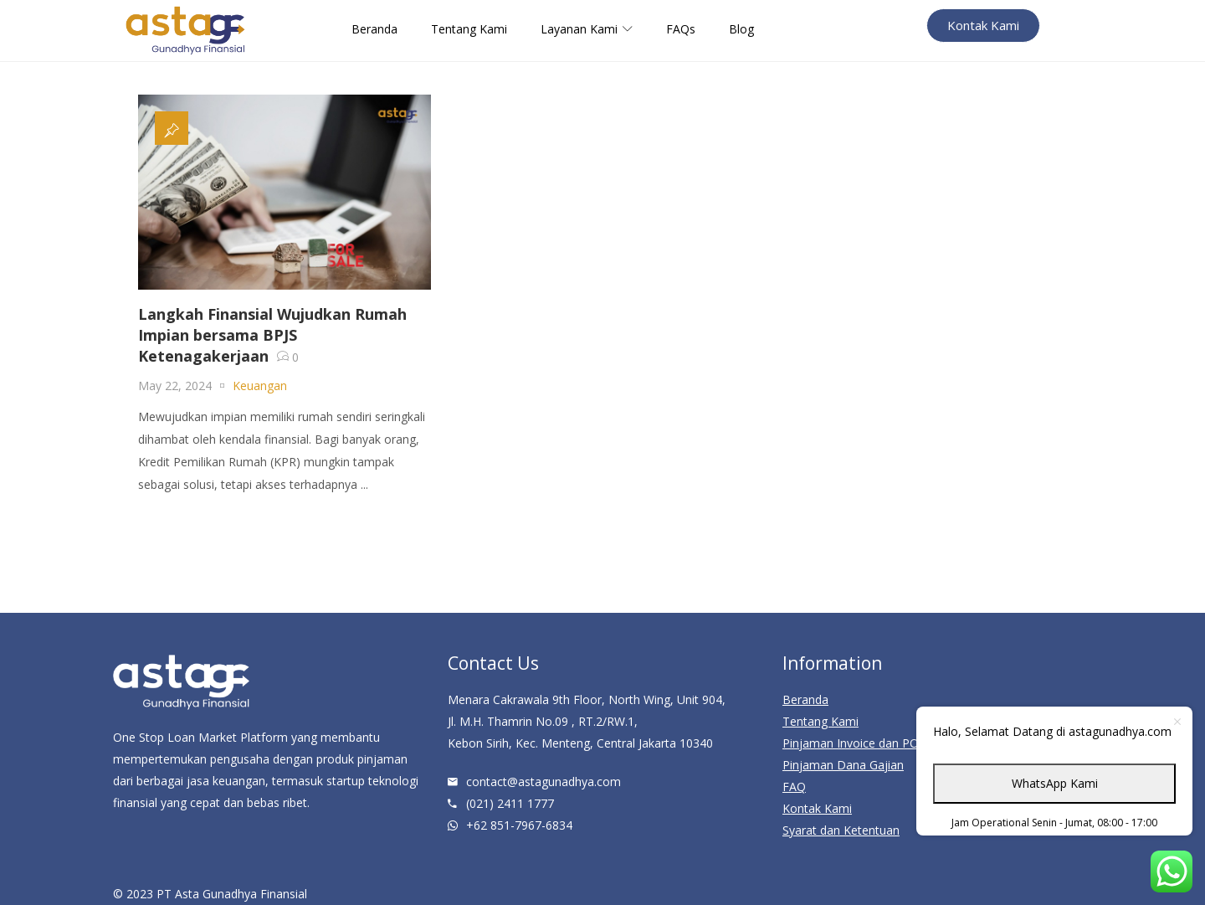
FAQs (680, 29)
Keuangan (260, 385)
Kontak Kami (817, 808)
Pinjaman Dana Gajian (843, 765)
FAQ (794, 786)
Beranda (374, 29)
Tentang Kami (469, 29)
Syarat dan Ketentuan (841, 830)
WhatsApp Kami (1055, 783)
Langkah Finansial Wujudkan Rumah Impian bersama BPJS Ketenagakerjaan (272, 335)
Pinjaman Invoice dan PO (850, 743)
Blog (741, 29)
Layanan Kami (587, 29)
